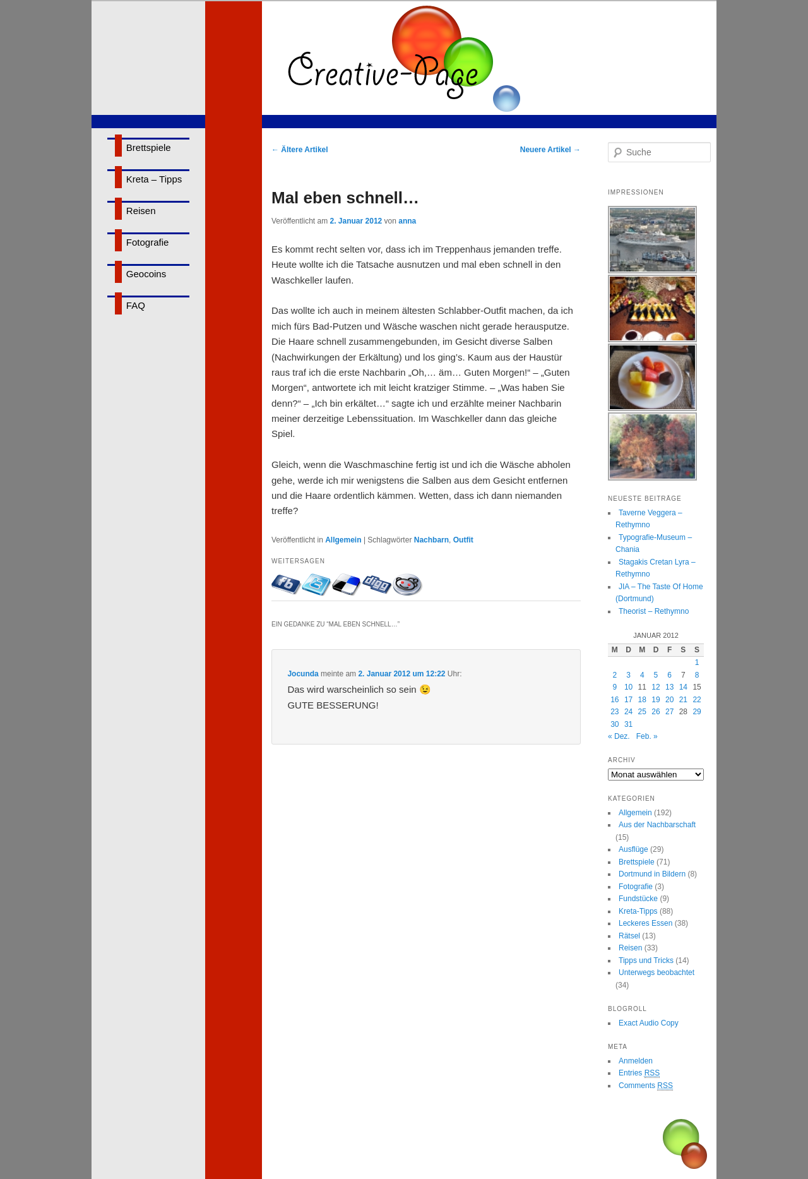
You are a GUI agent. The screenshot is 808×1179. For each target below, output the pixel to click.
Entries (639, 1073)
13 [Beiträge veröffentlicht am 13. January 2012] (669, 687)
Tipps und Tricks (646, 960)
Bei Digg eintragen (377, 585)
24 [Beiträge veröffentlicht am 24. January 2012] (628, 711)
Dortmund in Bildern (652, 874)
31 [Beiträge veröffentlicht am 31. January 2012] (628, 724)
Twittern (317, 585)
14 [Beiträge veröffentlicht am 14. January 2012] (683, 687)
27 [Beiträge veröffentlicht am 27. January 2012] (669, 711)
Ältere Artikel (299, 149)
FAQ (135, 305)
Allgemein (343, 540)
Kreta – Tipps (154, 179)
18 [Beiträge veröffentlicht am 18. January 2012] (642, 699)
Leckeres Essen (645, 923)
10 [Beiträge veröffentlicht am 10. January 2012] (628, 687)
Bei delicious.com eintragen (347, 585)
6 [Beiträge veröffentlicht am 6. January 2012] (669, 675)
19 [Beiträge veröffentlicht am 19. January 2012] (655, 699)
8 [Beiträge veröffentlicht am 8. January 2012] (697, 675)
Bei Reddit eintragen (408, 585)
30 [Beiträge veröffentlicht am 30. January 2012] (614, 724)
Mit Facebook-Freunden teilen (286, 585)
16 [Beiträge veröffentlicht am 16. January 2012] (614, 699)
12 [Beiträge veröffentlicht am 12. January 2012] (655, 687)
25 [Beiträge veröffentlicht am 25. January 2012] (642, 711)
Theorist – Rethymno (654, 611)
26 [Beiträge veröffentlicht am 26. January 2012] (655, 711)
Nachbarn (431, 540)
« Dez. (619, 736)
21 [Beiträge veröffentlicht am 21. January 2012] (683, 699)
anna (407, 221)
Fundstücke (638, 898)
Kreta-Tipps (638, 911)
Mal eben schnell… (345, 197)
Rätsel (629, 935)
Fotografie (147, 242)
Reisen (141, 210)
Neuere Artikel (550, 149)
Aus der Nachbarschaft (657, 824)
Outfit (463, 540)
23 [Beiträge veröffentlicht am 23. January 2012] (614, 711)
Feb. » (647, 736)
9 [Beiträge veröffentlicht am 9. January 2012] (615, 687)
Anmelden (636, 1060)
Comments (646, 1086)
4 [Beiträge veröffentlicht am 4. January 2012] (642, 675)
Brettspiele (148, 147)
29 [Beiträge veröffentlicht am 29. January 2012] (696, 711)
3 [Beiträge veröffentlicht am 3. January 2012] (628, 675)
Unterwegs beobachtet (656, 972)
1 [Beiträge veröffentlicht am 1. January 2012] (697, 662)
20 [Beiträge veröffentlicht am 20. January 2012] (669, 699)
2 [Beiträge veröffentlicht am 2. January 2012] (615, 675)
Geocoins (146, 273)
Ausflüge (633, 849)
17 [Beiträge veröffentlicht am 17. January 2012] (628, 699)
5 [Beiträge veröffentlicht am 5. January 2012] (656, 675)
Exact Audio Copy (649, 1023)
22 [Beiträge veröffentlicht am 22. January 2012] (696, 699)
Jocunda (302, 673)
